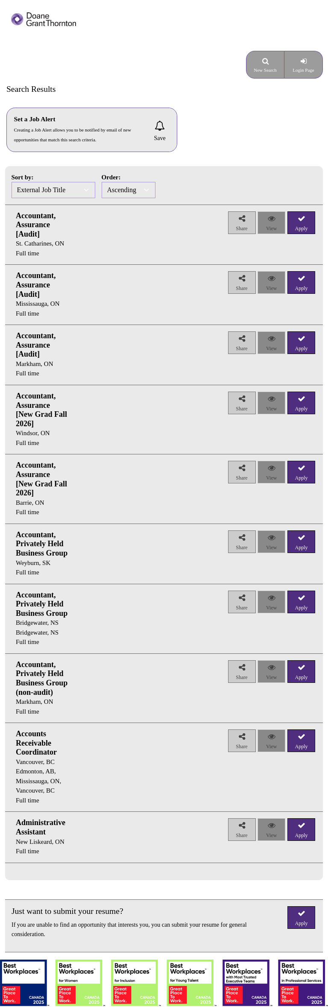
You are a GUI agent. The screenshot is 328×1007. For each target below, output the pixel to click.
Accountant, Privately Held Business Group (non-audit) (41, 678)
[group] (37, 235)
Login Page (303, 70)
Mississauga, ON (38, 303)
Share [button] (241, 228)
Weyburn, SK (33, 562)
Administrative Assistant (40, 827)
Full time (27, 253)
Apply (301, 228)
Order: (111, 177)
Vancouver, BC (35, 761)
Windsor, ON (33, 433)
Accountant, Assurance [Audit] (36, 224)
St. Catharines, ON (40, 243)
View (271, 228)
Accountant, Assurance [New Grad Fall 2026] (41, 410)
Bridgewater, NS (37, 622)
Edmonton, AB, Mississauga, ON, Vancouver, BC (38, 781)
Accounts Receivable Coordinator (36, 742)
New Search (265, 70)
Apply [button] (301, 923)
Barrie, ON (30, 502)
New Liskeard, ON (40, 841)
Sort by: (23, 177)
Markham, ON (34, 363)
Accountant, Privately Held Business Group (41, 543)
